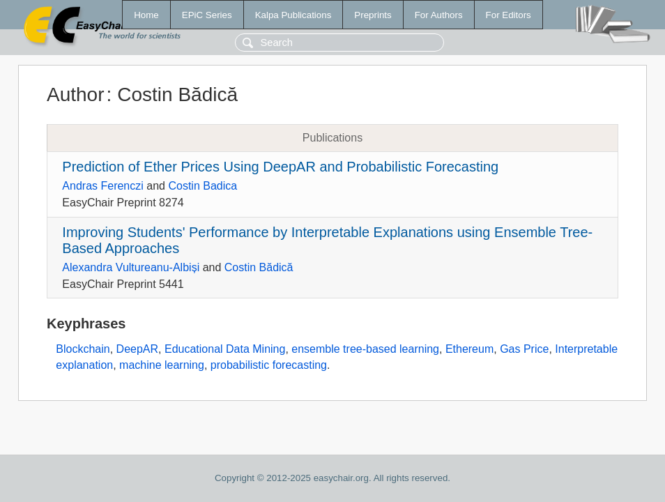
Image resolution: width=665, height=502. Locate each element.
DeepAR (137, 349)
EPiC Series (207, 15)
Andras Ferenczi (103, 186)
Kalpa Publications (293, 15)
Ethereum (469, 349)
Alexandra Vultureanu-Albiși (130, 267)
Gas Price (524, 349)
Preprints (372, 15)
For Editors (508, 15)
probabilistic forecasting (269, 365)
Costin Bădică (258, 267)
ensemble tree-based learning (365, 349)
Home (146, 15)
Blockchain (82, 349)
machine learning (161, 365)
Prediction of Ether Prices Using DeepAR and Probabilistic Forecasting (280, 166)
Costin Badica (202, 186)
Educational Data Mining (225, 349)
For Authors (439, 15)
